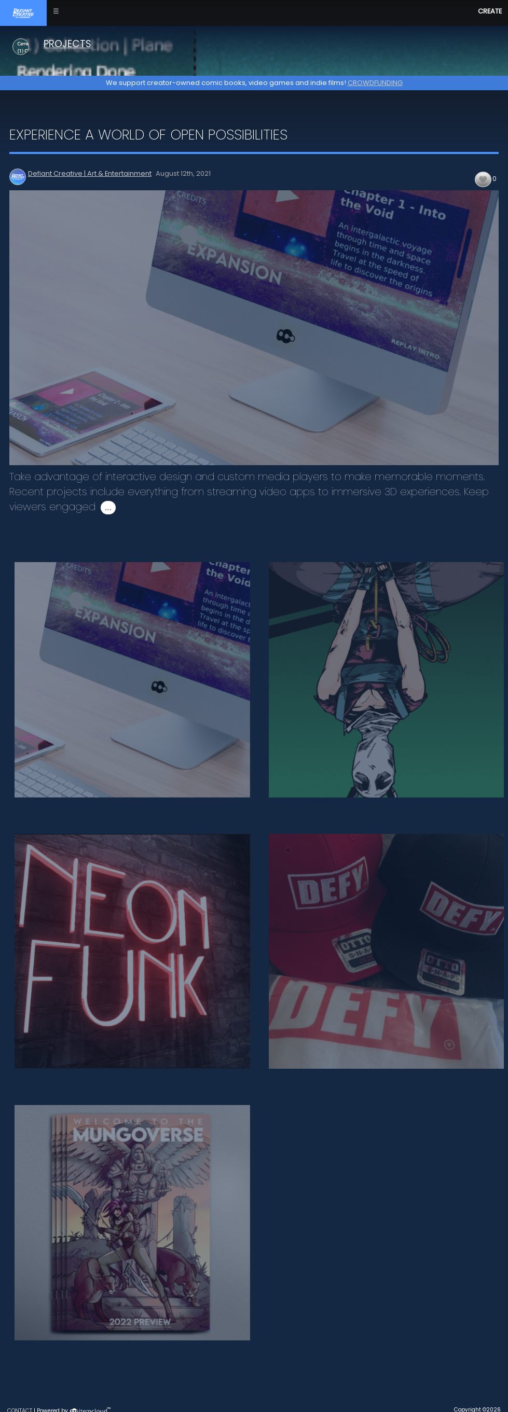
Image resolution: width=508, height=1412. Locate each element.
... (108, 507)
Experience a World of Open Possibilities (148, 134)
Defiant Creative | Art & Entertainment (90, 173)
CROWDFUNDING (375, 83)
